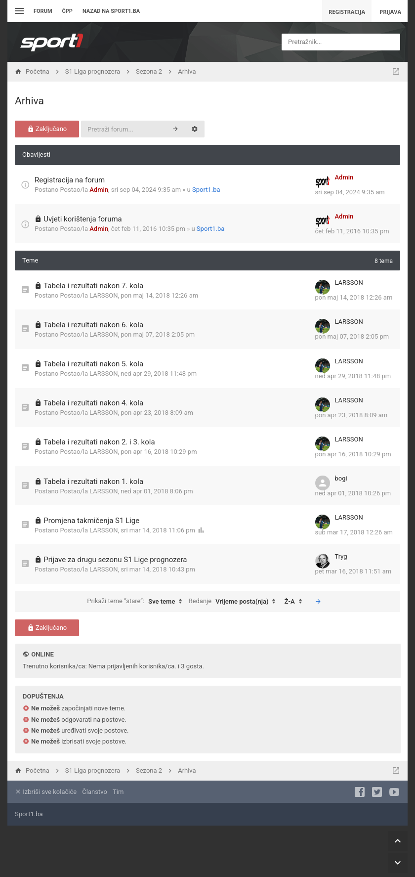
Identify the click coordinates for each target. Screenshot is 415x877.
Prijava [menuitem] (390, 11)
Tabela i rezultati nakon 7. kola (93, 285)
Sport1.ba (206, 189)
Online (42, 654)
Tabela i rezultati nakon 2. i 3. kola (99, 442)
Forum (43, 11)
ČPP (67, 11)
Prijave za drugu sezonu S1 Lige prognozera (115, 559)
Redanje (235, 602)
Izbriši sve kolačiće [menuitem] (46, 792)
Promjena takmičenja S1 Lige (91, 520)
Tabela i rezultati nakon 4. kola (93, 402)
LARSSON (103, 295)
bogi (341, 478)
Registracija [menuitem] (347, 11)
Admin (98, 189)
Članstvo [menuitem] (94, 791)
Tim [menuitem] (118, 791)
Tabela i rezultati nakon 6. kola (93, 324)
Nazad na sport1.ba (111, 11)
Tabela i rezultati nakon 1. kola (93, 481)
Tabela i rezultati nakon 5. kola (93, 363)
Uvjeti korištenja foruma (82, 219)
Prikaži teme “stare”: (137, 602)
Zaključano (47, 128)
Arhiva (29, 101)
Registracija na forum (70, 179)
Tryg (341, 556)
